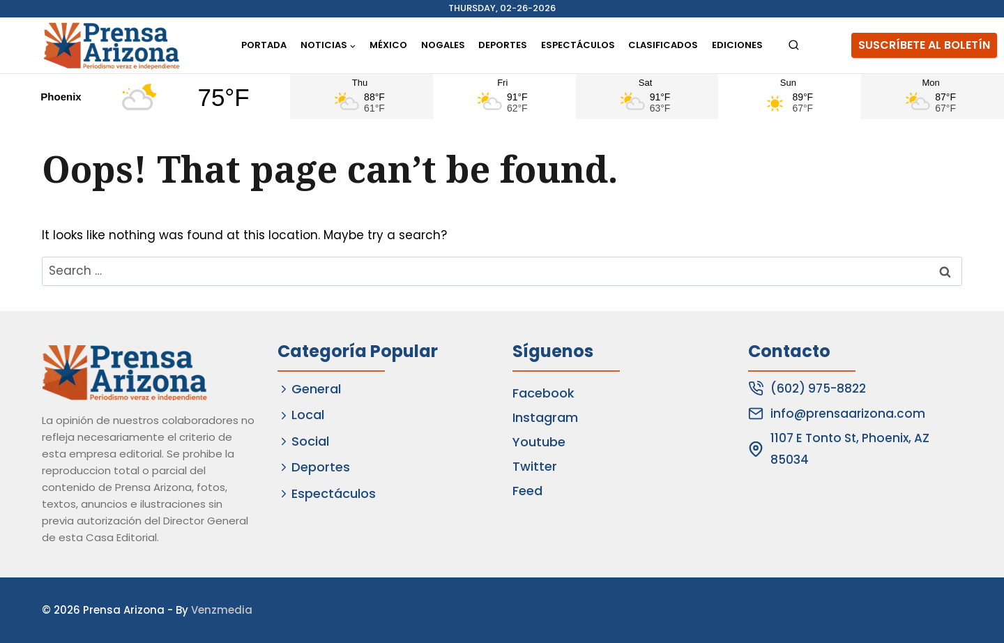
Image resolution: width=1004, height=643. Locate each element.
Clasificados (663, 45)
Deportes (502, 45)
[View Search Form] (794, 46)
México (388, 45)
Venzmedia (221, 610)
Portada (264, 45)
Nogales (443, 45)
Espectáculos (578, 45)
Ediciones (737, 45)
